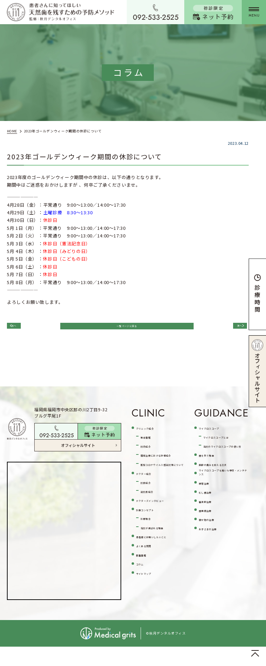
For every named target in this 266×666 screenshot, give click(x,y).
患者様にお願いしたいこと (159, 574)
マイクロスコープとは (224, 448)
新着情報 (145, 597)
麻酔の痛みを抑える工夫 (222, 492)
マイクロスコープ (217, 435)
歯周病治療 (210, 559)
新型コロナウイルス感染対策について (162, 484)
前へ (20, 328)
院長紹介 (150, 507)
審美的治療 (210, 549)
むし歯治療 (210, 540)
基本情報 (150, 444)
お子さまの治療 (215, 577)
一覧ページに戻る (126, 329)
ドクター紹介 (150, 498)
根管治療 (208, 531)
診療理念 (150, 551)
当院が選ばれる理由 (162, 561)
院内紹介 (150, 453)
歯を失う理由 (213, 479)
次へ (231, 328)
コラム (143, 606)
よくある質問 (150, 587)
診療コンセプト (152, 543)
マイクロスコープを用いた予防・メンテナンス (222, 514)
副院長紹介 (152, 516)
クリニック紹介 (152, 435)
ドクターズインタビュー (159, 529)
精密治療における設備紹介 (162, 467)
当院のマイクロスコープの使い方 (224, 465)
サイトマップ (150, 615)
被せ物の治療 (213, 568)
